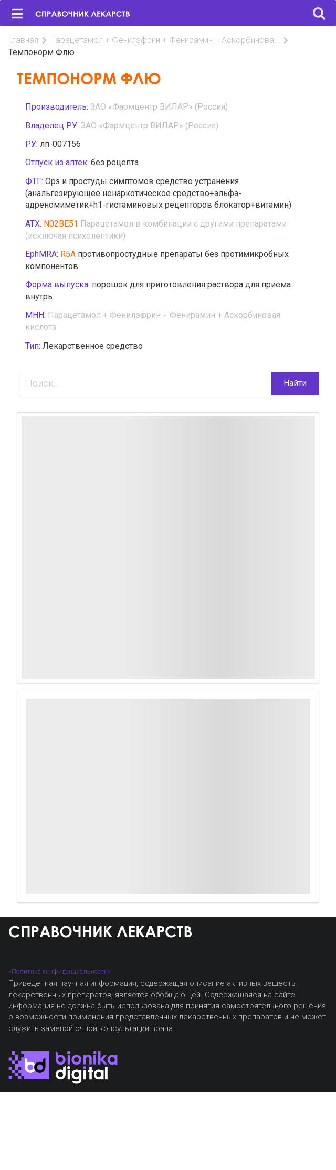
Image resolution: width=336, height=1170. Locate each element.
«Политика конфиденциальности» (59, 971)
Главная (23, 40)
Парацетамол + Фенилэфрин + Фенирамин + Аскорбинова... (165, 40)
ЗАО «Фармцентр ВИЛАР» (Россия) (159, 107)
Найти (295, 383)
